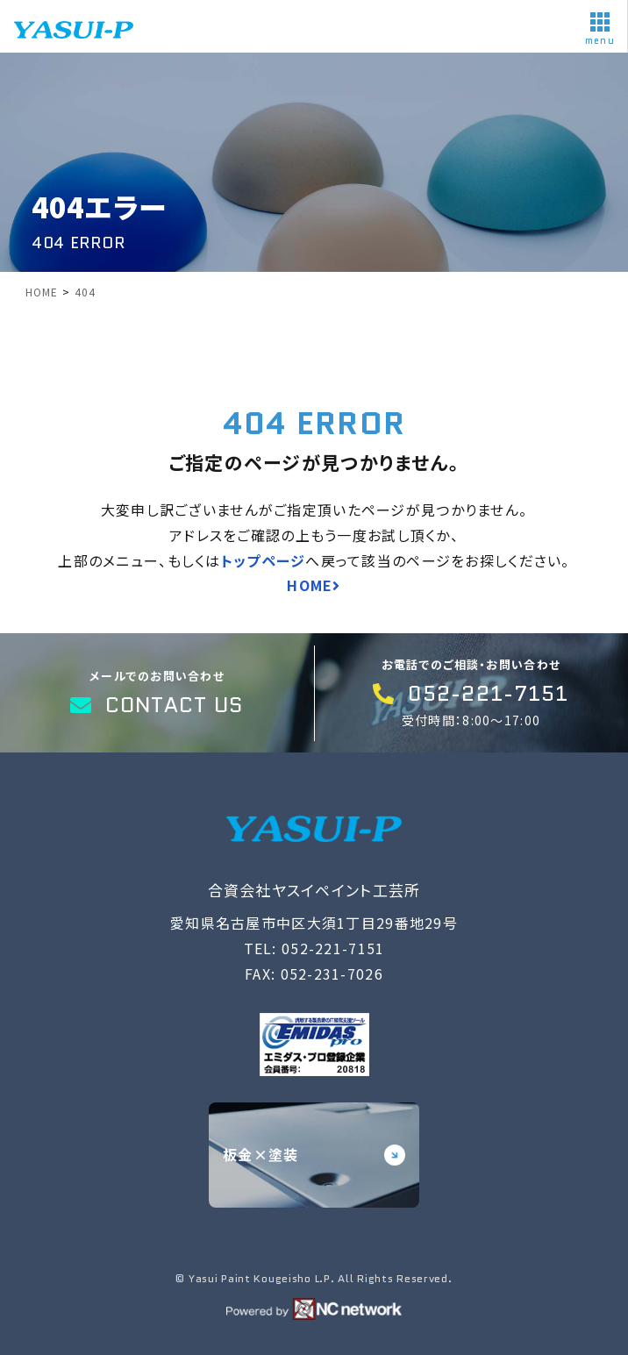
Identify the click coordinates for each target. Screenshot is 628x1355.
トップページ (263, 560)
